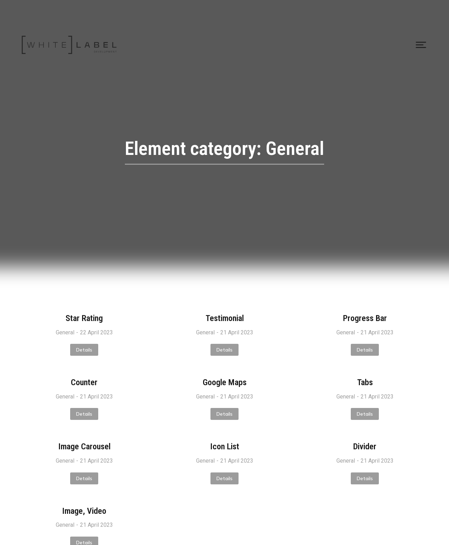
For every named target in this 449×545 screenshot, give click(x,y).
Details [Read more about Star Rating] (84, 350)
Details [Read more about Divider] (365, 478)
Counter (84, 382)
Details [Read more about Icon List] (224, 478)
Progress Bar (365, 318)
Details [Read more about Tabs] (365, 414)
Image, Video (84, 511)
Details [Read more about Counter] (84, 414)
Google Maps (225, 382)
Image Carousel (84, 446)
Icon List (224, 446)
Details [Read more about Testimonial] (224, 350)
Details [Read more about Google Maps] (224, 414)
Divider (364, 446)
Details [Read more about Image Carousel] (84, 478)
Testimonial (225, 318)
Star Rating (84, 318)
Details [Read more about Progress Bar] (365, 350)
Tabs (365, 382)
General (65, 332)
